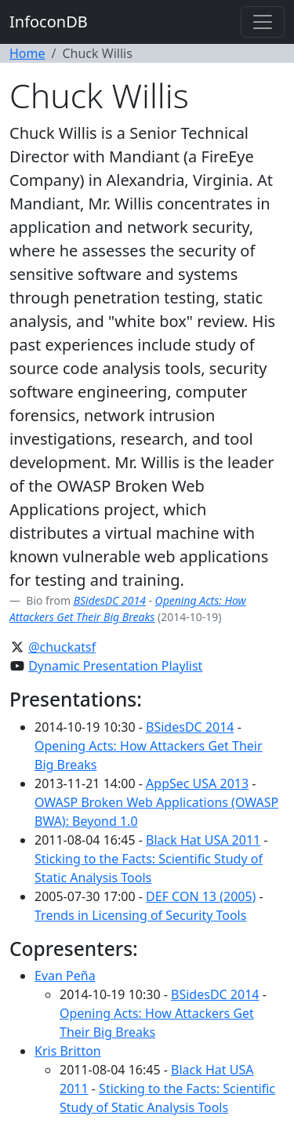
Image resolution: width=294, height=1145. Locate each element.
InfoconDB (48, 21)
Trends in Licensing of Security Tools (140, 915)
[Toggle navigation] (263, 22)
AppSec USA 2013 (197, 783)
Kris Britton (67, 1051)
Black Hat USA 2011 (203, 840)
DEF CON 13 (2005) (201, 896)
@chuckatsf (62, 647)
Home (27, 53)
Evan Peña (65, 975)
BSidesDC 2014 (110, 600)
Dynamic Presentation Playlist (115, 665)
